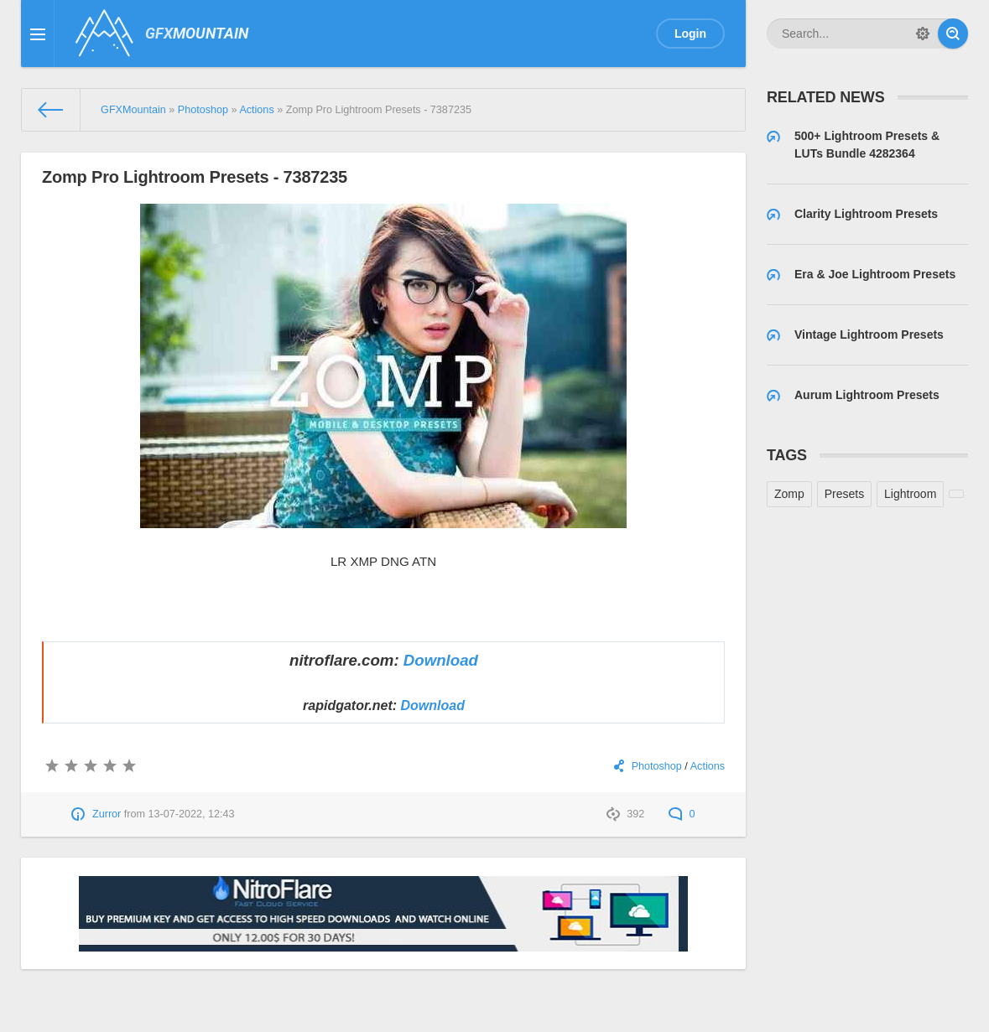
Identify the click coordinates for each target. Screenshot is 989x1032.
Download (440, 660)
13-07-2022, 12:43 (191, 814)
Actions (707, 766)
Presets (844, 493)
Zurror (106, 814)
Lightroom (910, 493)
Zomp (789, 493)
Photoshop (657, 766)
